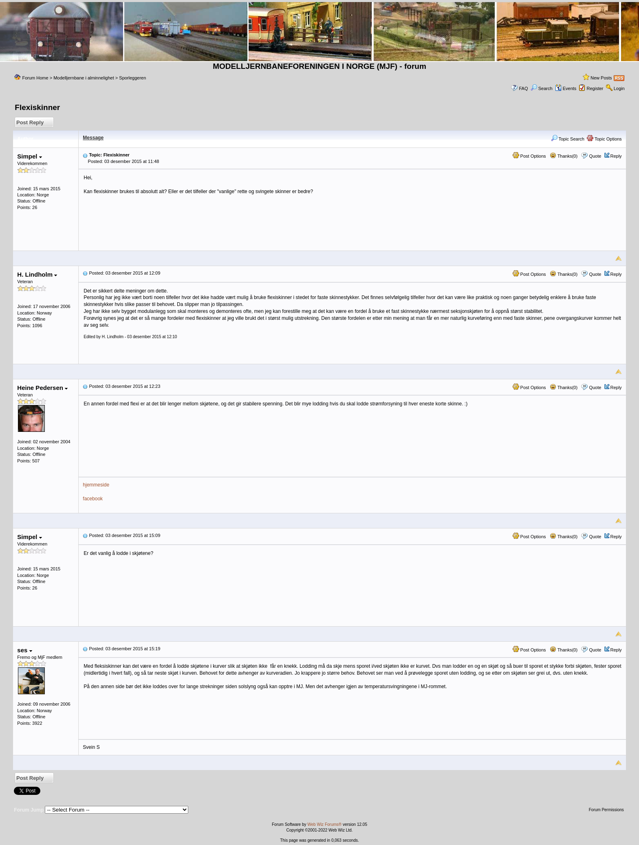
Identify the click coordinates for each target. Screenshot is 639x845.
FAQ (523, 88)
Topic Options (604, 138)
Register (595, 88)
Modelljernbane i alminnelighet (83, 77)
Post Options (529, 156)
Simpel (29, 156)
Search (542, 88)
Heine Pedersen (42, 387)
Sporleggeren (132, 77)
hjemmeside (96, 485)
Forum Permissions (607, 810)
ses (24, 650)
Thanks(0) (563, 156)
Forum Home (35, 77)
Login (619, 88)
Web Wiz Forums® (324, 824)
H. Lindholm (37, 274)
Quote (595, 156)
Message (93, 138)
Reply (616, 156)
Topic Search (567, 138)
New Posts (601, 77)
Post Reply (30, 122)
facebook (93, 499)
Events (566, 88)
